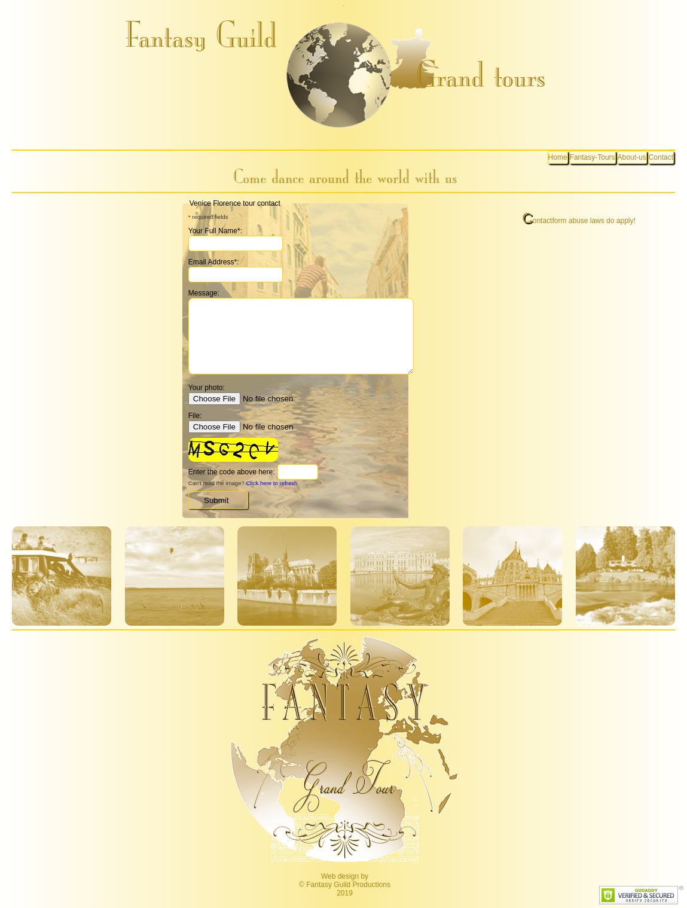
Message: (203, 293)
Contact (661, 157)
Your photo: (206, 387)
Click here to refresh (272, 483)
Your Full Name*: (215, 231)
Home (557, 157)
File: (195, 416)
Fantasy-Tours (592, 157)
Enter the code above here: (231, 472)
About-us (632, 157)
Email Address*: (213, 262)
